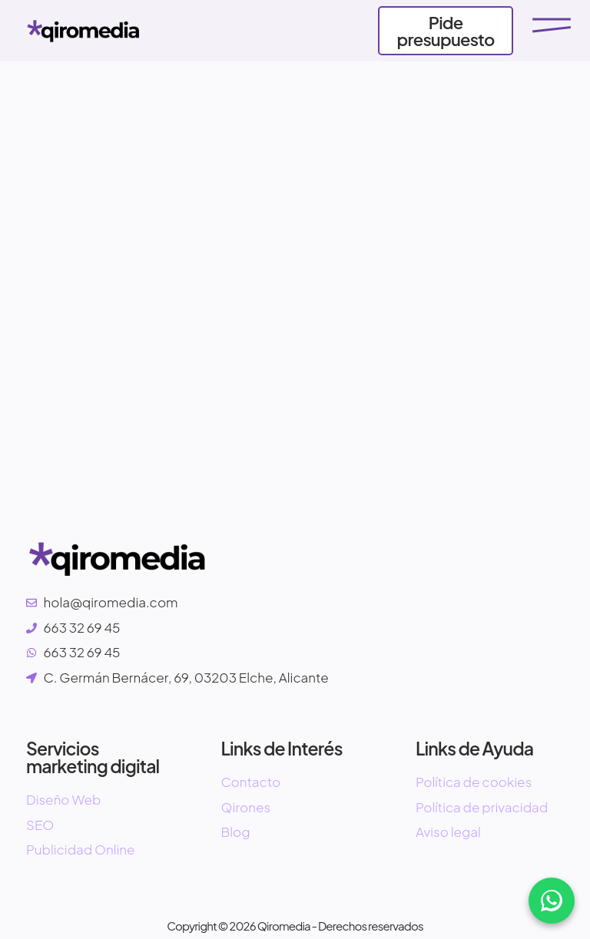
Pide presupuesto (446, 31)
